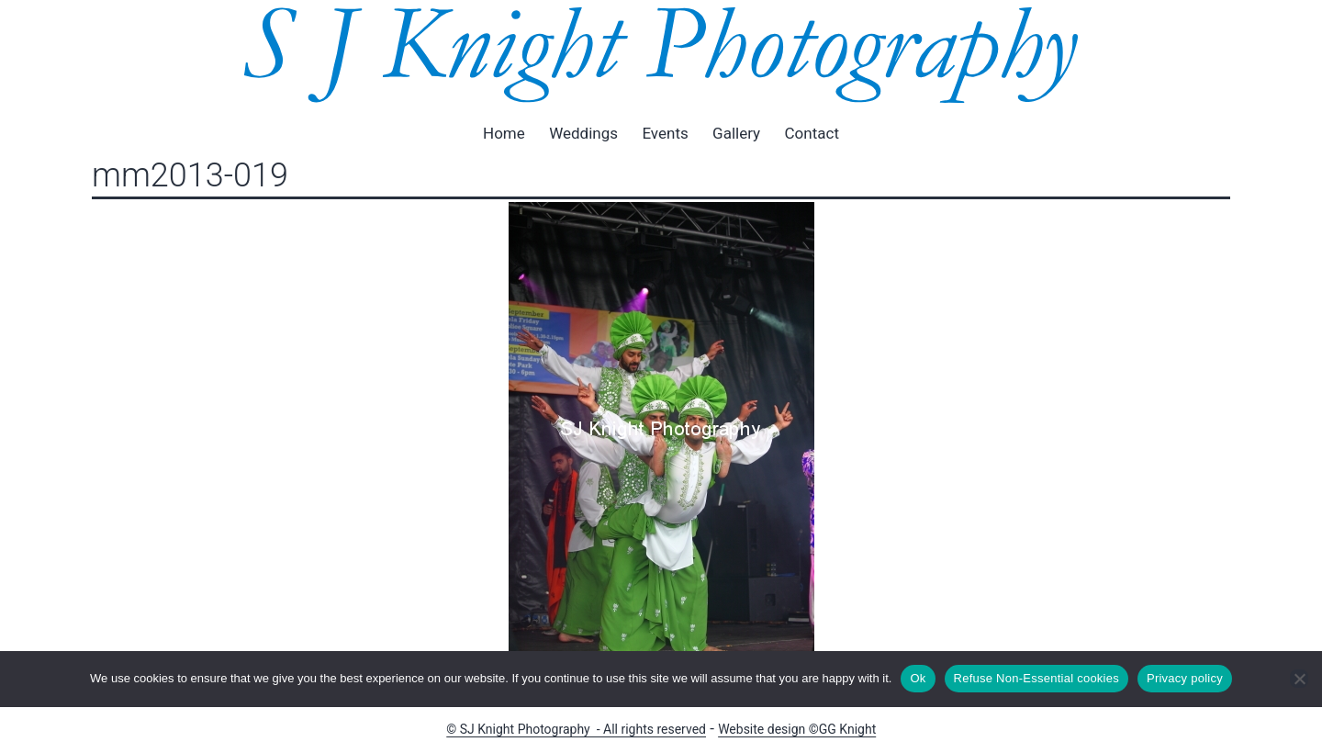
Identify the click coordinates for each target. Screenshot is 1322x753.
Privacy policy (1185, 678)
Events (665, 133)
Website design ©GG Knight (797, 729)
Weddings (583, 133)
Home (504, 133)
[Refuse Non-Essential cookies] (1299, 678)
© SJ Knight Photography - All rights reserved (576, 729)
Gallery (736, 133)
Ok (917, 678)
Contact (812, 133)
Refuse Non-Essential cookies (1036, 678)
